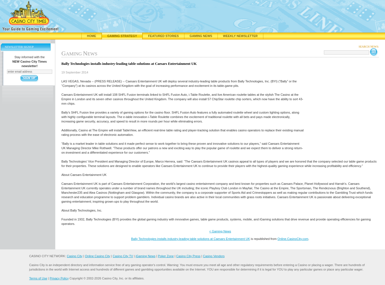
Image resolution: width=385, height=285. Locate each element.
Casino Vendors (214, 256)
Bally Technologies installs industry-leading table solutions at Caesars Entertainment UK (190, 238)
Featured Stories (163, 36)
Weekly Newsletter (240, 36)
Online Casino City (97, 256)
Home (91, 36)
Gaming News (201, 36)
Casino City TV (123, 256)
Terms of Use (38, 278)
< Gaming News (220, 231)
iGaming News (146, 256)
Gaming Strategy (122, 36)
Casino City (74, 256)
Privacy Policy (59, 278)
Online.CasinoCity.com (293, 238)
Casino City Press (188, 256)
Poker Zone (166, 256)
